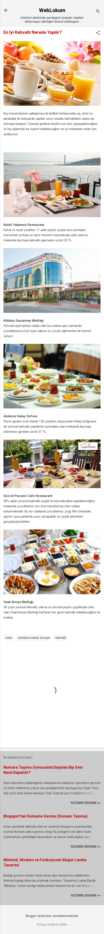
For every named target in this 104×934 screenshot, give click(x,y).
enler (8, 638)
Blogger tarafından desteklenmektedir (52, 916)
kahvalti (61, 638)
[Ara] (98, 11)
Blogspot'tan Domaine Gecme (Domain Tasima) (45, 816)
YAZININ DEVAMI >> (85, 803)
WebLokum (52, 10)
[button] (98, 33)
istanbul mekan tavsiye (34, 638)
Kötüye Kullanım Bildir (52, 924)
